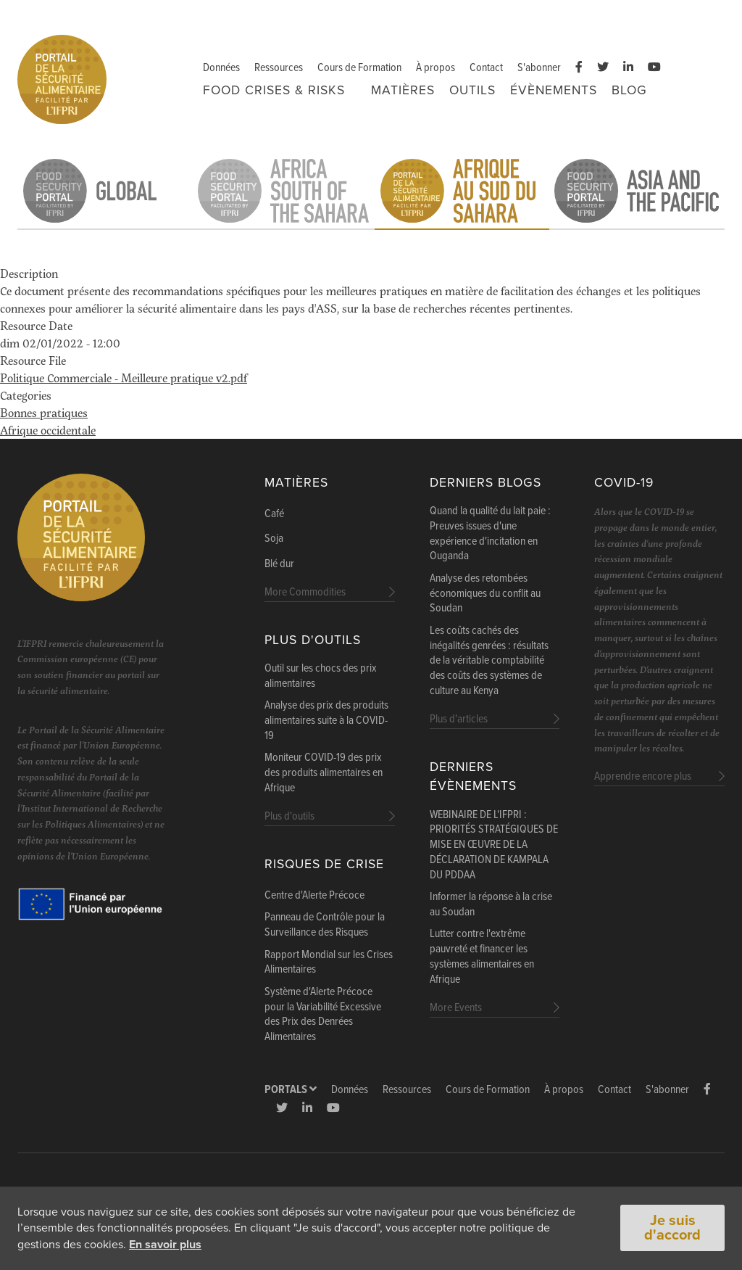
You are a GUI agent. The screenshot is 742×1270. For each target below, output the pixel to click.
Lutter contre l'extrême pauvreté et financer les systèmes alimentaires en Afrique (482, 956)
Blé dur (279, 564)
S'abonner (539, 67)
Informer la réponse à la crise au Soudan (491, 905)
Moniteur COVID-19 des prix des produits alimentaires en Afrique (323, 773)
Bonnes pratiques (44, 412)
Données (221, 67)
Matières (403, 90)
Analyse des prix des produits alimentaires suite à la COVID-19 (326, 720)
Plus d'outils (312, 640)
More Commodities (305, 592)
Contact (486, 67)
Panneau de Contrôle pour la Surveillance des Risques (324, 925)
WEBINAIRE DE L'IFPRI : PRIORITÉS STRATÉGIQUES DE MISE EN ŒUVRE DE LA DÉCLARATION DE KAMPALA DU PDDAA (494, 845)
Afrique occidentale (48, 429)
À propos (435, 67)
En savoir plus (165, 1244)
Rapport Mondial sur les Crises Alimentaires (328, 963)
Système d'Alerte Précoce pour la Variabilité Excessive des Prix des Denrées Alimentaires (322, 1014)
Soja (273, 539)
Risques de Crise (324, 864)
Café (274, 514)
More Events (456, 1007)
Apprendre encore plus (642, 776)
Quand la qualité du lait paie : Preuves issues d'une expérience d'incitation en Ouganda (490, 534)
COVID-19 (624, 482)
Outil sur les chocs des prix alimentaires (320, 676)
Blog (629, 90)
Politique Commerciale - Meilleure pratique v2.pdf (123, 377)
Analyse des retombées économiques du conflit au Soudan (485, 594)
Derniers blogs (485, 482)
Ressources (278, 67)
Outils (472, 90)
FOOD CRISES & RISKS (274, 90)
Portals (290, 1089)
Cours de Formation (359, 67)
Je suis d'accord (672, 1229)
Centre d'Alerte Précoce (314, 895)
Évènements (553, 90)
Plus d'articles (459, 719)
